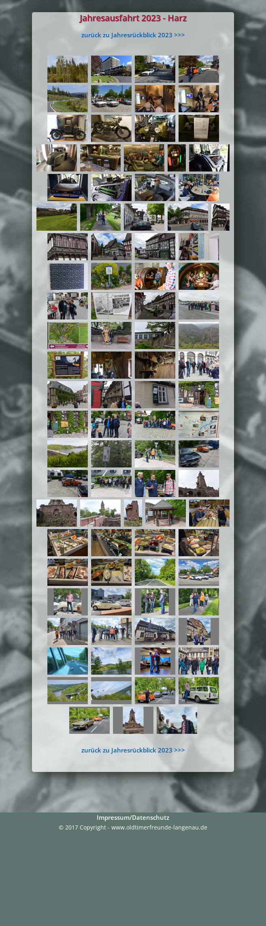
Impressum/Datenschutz (133, 817)
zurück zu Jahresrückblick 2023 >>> (133, 35)
